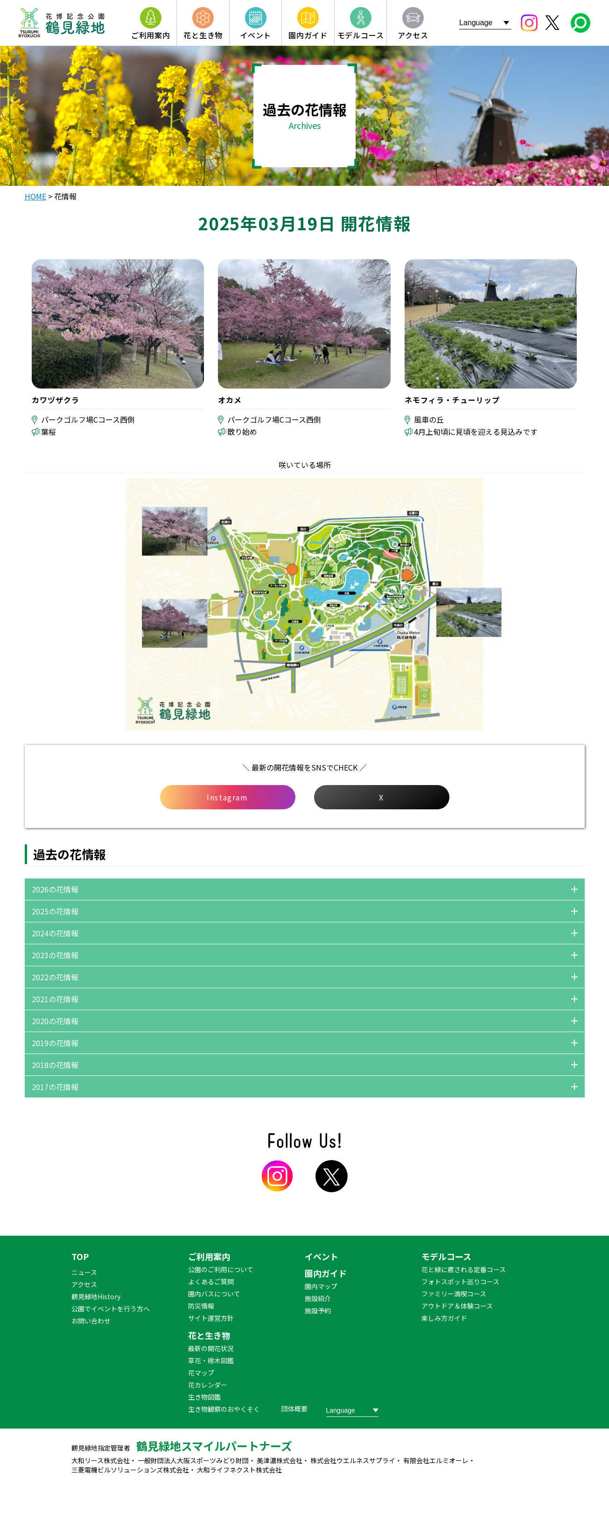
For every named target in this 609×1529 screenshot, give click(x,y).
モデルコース (446, 1256)
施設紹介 (318, 1298)
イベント (321, 1256)
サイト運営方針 (211, 1318)
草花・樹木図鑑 (211, 1360)
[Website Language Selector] (485, 22)
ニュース (84, 1272)
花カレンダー (207, 1384)
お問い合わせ (91, 1320)
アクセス (84, 1284)
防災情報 (201, 1305)
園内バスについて (214, 1293)
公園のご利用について (220, 1269)
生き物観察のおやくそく (224, 1409)
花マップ (201, 1372)
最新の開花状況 (211, 1348)
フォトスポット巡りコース (460, 1281)
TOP (80, 1256)
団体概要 (294, 1408)
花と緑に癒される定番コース (463, 1269)
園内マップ (321, 1286)
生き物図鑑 (204, 1397)
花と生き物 (209, 1335)
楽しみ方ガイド (444, 1318)
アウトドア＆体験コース (457, 1305)
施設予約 (318, 1310)
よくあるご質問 (211, 1281)
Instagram (227, 797)
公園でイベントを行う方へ (110, 1308)
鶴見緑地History (95, 1296)
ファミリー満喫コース (453, 1293)
